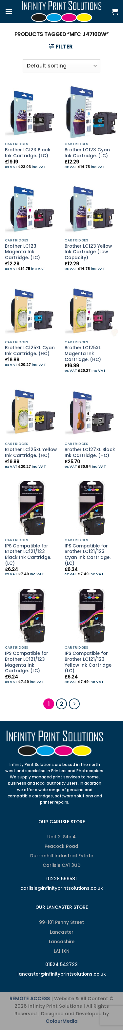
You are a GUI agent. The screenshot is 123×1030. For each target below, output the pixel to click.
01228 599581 (61, 879)
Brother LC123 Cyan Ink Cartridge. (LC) (87, 153)
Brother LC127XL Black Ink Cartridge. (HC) (90, 452)
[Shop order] (61, 65)
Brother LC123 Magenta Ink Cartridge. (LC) (22, 252)
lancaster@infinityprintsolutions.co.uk (61, 974)
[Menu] (9, 11)
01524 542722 (61, 965)
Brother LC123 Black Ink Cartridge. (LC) (28, 153)
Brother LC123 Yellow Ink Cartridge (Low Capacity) (88, 252)
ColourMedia (61, 1021)
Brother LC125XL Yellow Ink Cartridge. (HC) (31, 452)
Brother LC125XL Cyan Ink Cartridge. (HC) (30, 350)
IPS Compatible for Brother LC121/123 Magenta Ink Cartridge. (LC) (26, 662)
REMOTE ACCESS (30, 998)
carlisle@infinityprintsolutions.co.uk (61, 888)
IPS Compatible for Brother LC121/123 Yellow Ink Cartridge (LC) (88, 662)
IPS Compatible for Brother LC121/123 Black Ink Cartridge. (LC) (28, 554)
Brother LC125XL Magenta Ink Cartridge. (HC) (83, 353)
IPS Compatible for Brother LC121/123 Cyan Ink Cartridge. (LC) (88, 554)
